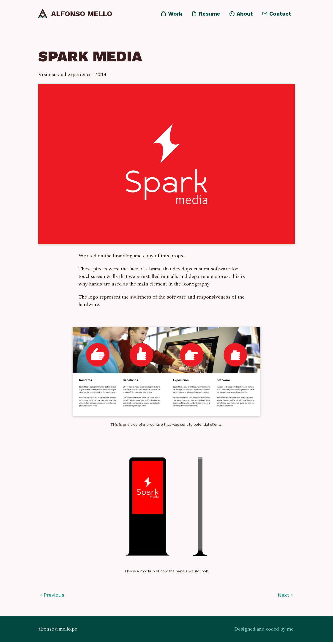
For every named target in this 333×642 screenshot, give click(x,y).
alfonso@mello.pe (57, 629)
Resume (209, 14)
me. (291, 629)
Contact (280, 14)
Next (283, 595)
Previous (54, 595)
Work (175, 14)
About (245, 14)
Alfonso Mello (81, 14)
